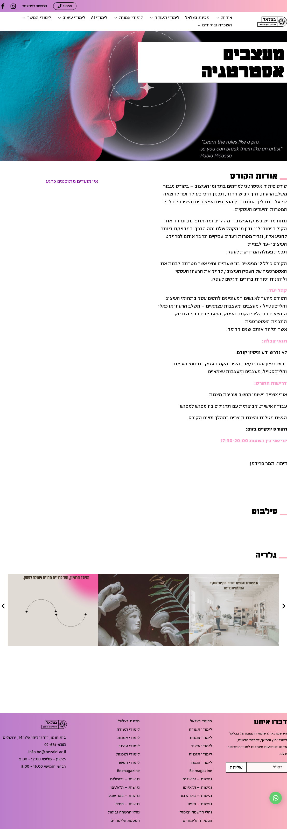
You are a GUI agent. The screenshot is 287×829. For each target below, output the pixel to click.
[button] (224, 17)
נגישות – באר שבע (196, 795)
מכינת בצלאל (201, 721)
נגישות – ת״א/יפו (197, 787)
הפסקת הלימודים (197, 820)
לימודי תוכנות (200, 754)
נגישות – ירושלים (197, 779)
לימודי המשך (201, 762)
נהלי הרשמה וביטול (196, 812)
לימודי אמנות (201, 737)
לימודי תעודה (200, 729)
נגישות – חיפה (200, 804)
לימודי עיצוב (201, 746)
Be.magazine (200, 771)
